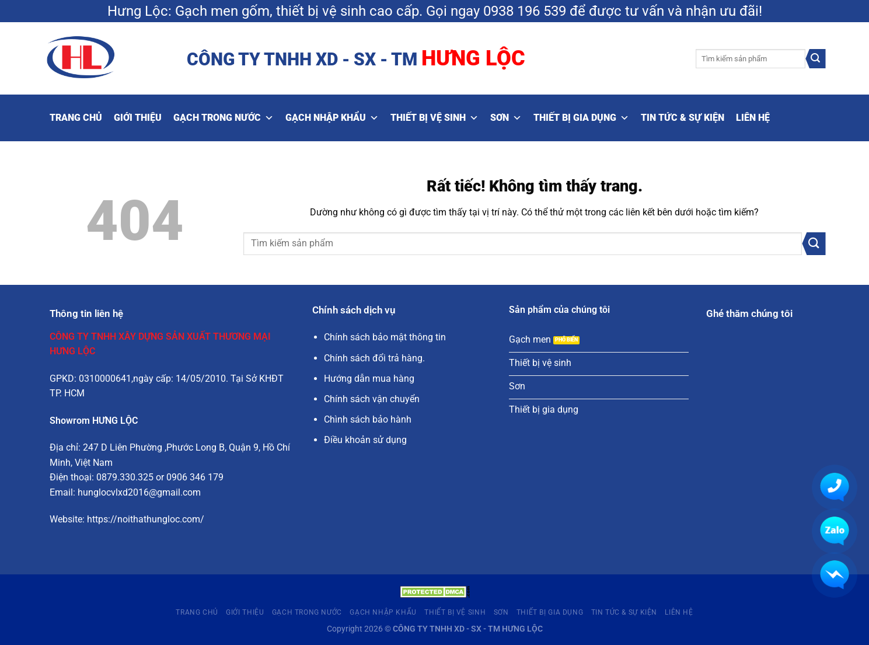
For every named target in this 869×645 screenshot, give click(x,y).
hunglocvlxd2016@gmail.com (139, 492)
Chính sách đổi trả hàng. (374, 358)
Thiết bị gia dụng (581, 118)
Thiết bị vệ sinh (434, 118)
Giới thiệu (138, 117)
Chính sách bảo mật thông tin (385, 337)
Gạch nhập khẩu (332, 118)
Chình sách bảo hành (367, 419)
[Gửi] (815, 59)
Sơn (506, 118)
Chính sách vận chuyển (372, 399)
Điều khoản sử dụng (365, 439)
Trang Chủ (76, 117)
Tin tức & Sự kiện (682, 117)
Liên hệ (753, 117)
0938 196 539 (524, 11)
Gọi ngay (453, 11)
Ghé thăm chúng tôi (749, 313)
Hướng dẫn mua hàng (369, 378)
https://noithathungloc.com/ (145, 519)
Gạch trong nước (223, 118)
